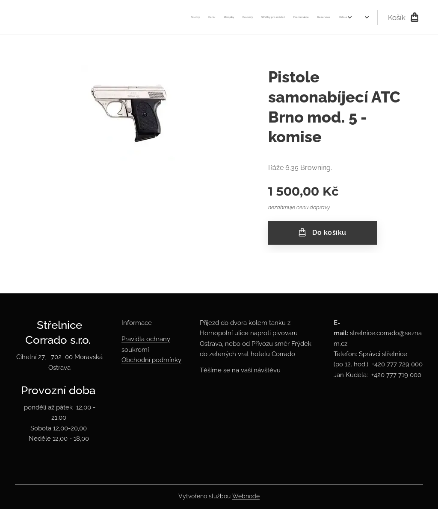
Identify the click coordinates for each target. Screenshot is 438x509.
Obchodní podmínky (151, 360)
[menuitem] (147, 17)
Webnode (246, 496)
